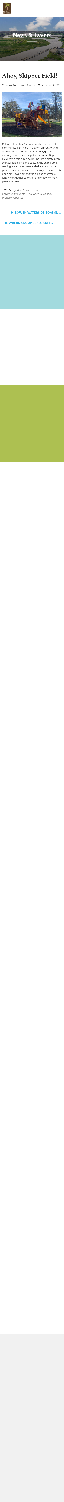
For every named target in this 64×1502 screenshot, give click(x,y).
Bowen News (30, 190)
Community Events (13, 194)
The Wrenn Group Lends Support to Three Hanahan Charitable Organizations (32, 223)
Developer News (36, 194)
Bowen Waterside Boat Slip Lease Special (35, 212)
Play (49, 194)
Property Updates (12, 197)
